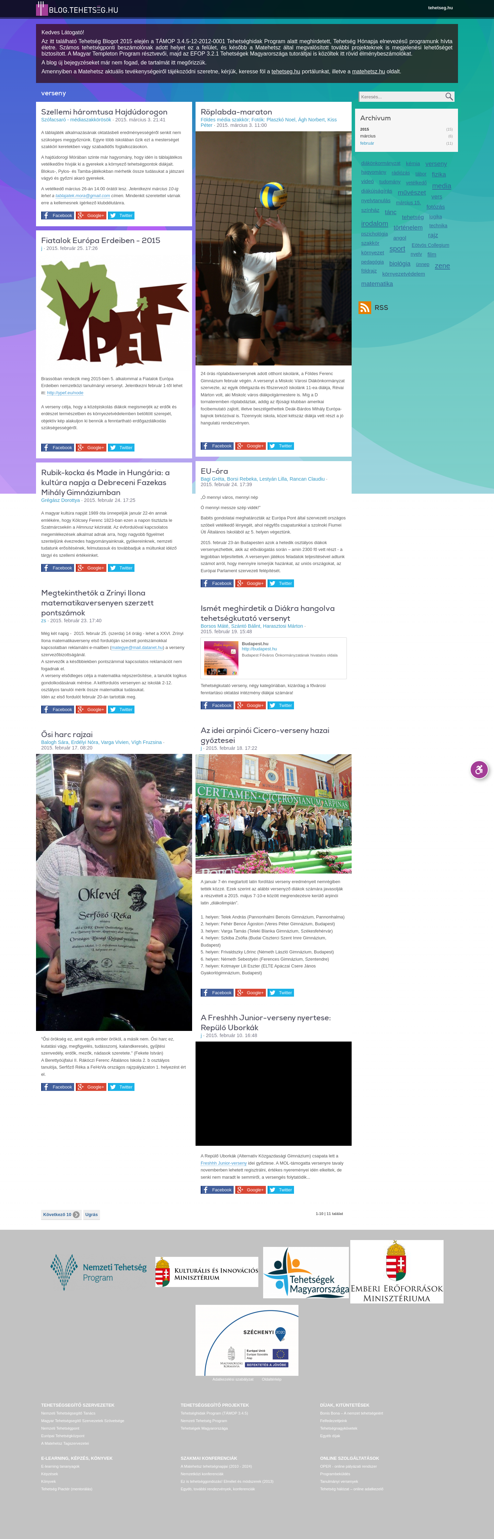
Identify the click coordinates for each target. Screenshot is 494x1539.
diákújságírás (376, 191)
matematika (377, 283)
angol (399, 238)
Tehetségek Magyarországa (204, 1428)
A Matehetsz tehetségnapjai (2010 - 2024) (216, 1466)
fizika (439, 174)
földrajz (369, 271)
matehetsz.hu (368, 71)
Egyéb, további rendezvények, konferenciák (218, 1489)
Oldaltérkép (271, 1379)
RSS (379, 307)
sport (397, 248)
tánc (391, 212)
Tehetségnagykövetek (338, 1428)
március (368, 136)
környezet (372, 252)
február (367, 143)
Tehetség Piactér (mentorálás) (66, 1489)
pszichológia (374, 234)
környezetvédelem (403, 274)
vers (437, 196)
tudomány (390, 181)
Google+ (94, 215)
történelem (408, 227)
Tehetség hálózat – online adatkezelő (351, 1489)
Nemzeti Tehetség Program (204, 1421)
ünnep (423, 264)
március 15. (408, 202)
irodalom (374, 223)
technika (438, 225)
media (441, 186)
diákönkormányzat (380, 163)
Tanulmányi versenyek (339, 1481)
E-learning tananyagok (60, 1466)
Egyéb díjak (330, 1436)
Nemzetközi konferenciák (202, 1474)
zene (442, 265)
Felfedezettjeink (333, 1421)
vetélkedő (416, 182)
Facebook (61, 215)
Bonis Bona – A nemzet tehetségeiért (351, 1413)
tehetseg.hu (440, 7)
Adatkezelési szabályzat (232, 1379)
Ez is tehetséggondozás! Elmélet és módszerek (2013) (227, 1481)
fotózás (435, 207)
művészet (412, 192)
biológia (400, 263)
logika (436, 216)
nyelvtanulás (375, 200)
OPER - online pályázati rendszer (348, 1466)
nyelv (416, 254)
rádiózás (401, 173)
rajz (433, 235)
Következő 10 (61, 1214)
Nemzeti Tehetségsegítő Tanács (68, 1413)
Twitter (124, 215)
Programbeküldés (335, 1474)
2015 (364, 129)
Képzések (49, 1474)
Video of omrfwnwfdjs (274, 1093)
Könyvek (48, 1481)
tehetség (413, 217)
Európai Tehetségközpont (62, 1436)
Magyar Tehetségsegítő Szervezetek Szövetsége (82, 1421)
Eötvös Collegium (430, 245)
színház (370, 210)
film (431, 254)
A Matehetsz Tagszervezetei (65, 1443)
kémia (413, 163)
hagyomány (373, 172)
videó (367, 181)
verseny (436, 163)
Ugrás (91, 1214)
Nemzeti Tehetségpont (60, 1428)
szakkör (370, 243)
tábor (420, 174)
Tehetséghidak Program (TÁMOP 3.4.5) (214, 1413)
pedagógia (372, 262)
